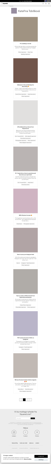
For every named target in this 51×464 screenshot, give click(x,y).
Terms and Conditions (23, 448)
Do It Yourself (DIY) (19, 136)
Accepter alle (41, 456)
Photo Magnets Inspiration (25, 142)
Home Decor (30, 182)
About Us (31, 443)
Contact (37, 443)
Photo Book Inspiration (25, 138)
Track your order (23, 443)
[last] (31, 399)
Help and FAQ (15, 443)
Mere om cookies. (28, 459)
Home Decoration (32, 94)
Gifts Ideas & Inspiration (30, 136)
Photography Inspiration (21, 140)
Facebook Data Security (34, 448)
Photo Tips (30, 52)
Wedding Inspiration (25, 54)
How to (18, 263)
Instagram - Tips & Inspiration (27, 263)
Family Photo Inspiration (20, 94)
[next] (29, 399)
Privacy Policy (14, 448)
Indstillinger (41, 459)
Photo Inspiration (22, 52)
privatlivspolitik (38, 423)
